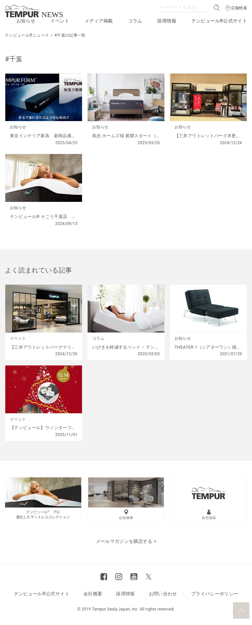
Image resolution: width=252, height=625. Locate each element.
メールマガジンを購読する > (126, 541)
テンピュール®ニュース (27, 35)
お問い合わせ (163, 593)
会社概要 (92, 593)
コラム (135, 20)
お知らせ (25, 20)
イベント (59, 20)
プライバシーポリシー (214, 593)
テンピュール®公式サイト (219, 20)
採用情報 (166, 20)
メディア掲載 (99, 20)
